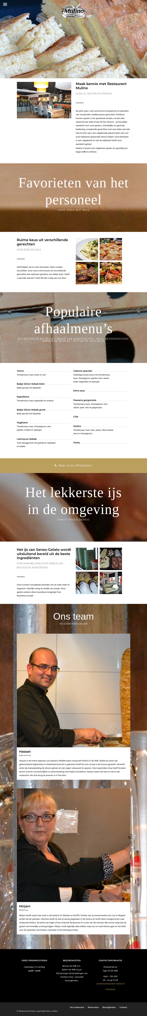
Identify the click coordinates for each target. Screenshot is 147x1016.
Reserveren (93, 1007)
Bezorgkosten (109, 1007)
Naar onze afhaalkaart (73, 465)
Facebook (110, 989)
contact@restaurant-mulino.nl (110, 983)
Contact (123, 1007)
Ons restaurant (77, 1007)
